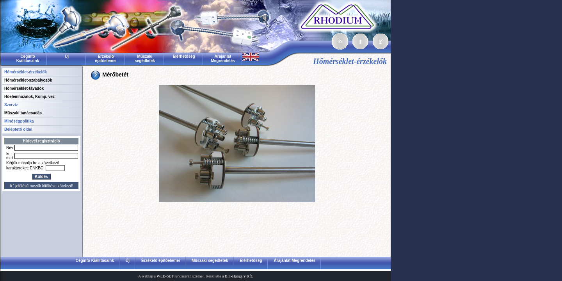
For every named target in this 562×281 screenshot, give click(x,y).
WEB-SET (165, 276)
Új (67, 56)
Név (9, 148)
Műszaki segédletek (145, 58)
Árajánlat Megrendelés (223, 58)
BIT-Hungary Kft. (239, 276)
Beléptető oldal (18, 129)
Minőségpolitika (19, 121)
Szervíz (11, 105)
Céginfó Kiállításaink (27, 58)
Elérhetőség (184, 56)
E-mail (9, 155)
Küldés (41, 176)
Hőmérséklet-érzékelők (25, 72)
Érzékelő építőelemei (105, 58)
